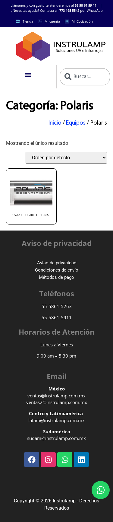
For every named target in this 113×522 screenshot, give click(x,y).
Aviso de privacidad (56, 263)
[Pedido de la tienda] (66, 158)
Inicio (55, 123)
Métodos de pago (56, 277)
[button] (28, 75)
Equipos (76, 123)
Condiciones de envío (56, 270)
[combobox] (85, 76)
